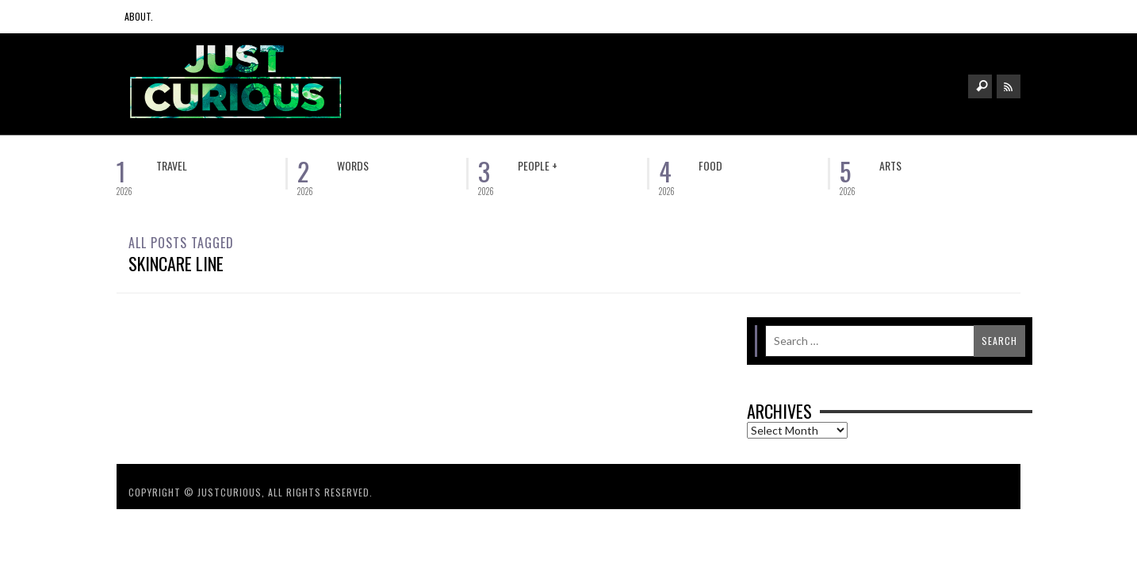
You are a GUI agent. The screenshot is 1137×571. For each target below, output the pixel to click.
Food (710, 165)
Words (353, 165)
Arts (890, 165)
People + (537, 165)
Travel (171, 165)
